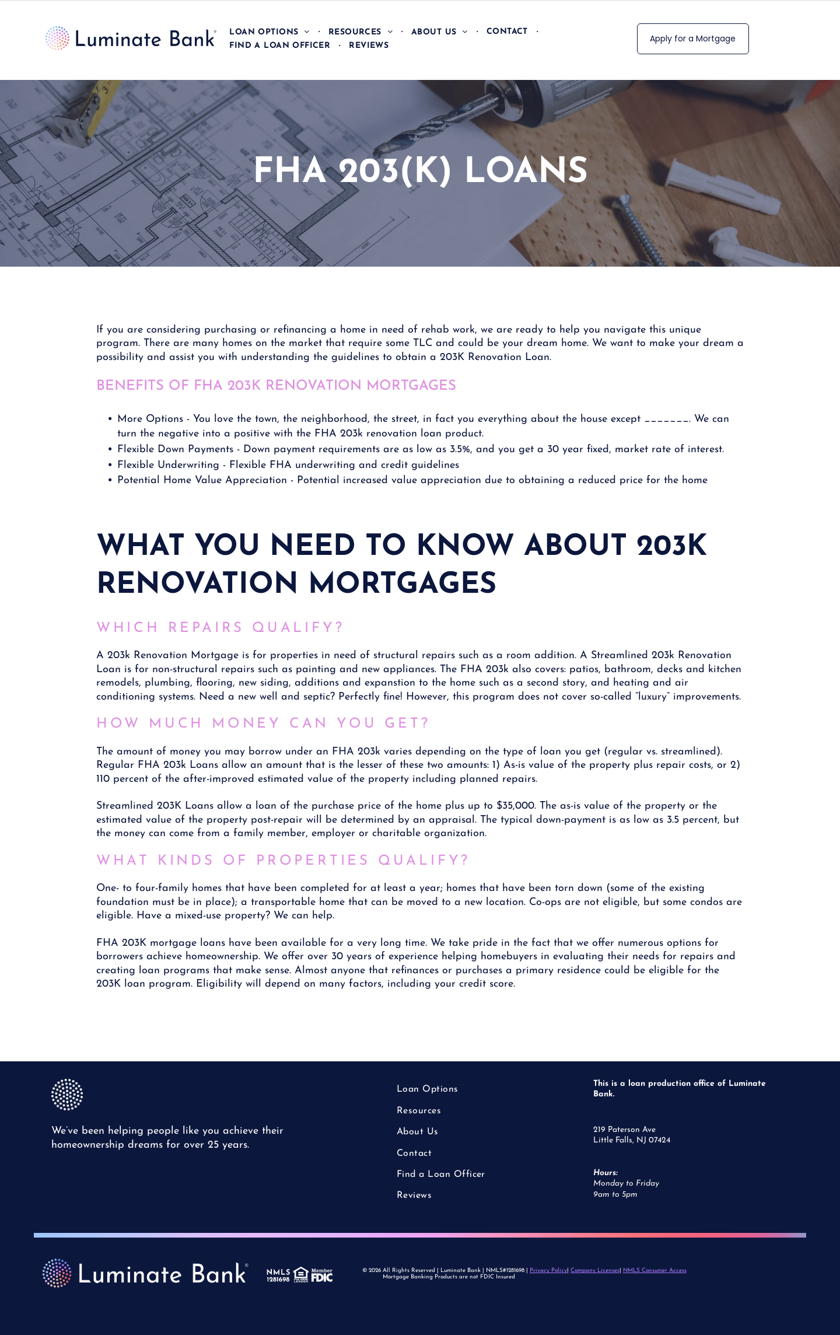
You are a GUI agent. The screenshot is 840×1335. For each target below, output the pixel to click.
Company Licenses (595, 1270)
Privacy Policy (548, 1270)
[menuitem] (269, 32)
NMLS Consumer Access (655, 1270)
